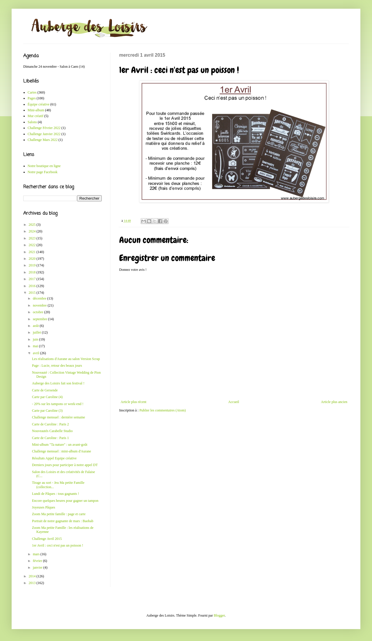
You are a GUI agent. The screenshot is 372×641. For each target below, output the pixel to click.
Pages (32, 98)
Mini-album (36, 110)
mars (36, 554)
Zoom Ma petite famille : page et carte (58, 514)
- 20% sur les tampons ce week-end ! (57, 404)
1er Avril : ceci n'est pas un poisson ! (57, 545)
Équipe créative (38, 104)
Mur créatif (35, 116)
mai (36, 346)
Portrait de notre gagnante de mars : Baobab (62, 521)
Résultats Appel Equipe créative (54, 458)
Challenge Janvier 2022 (44, 134)
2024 (33, 231)
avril (36, 353)
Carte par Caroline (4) (47, 397)
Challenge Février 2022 (44, 128)
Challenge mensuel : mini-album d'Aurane (61, 451)
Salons (32, 122)
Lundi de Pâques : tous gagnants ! (55, 494)
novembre (40, 305)
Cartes (32, 92)
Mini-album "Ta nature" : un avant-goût (59, 445)
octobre (38, 312)
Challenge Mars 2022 (43, 140)
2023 (33, 238)
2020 (33, 259)
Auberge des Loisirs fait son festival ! (58, 383)
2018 (33, 272)
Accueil (233, 402)
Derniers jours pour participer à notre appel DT (65, 465)
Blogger (219, 615)
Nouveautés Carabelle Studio (52, 431)
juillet (37, 332)
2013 (33, 583)
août (36, 326)
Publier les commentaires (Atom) (163, 410)
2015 (33, 293)
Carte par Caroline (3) (47, 411)
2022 (33, 245)
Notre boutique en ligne (44, 166)
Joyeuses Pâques (43, 507)
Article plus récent (133, 402)
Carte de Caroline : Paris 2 (50, 424)
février (38, 561)
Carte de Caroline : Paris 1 (50, 438)
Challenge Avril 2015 (47, 539)
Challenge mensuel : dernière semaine (58, 417)
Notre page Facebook (43, 172)
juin (36, 339)
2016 (33, 286)
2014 (33, 576)
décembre (40, 298)
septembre (40, 319)
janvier (38, 567)
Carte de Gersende (45, 390)
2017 (33, 279)
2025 (33, 225)
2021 (33, 252)
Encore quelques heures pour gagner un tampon (65, 501)
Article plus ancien (334, 402)
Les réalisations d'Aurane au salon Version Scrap (66, 359)
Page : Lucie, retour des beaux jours (57, 366)
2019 (33, 265)
